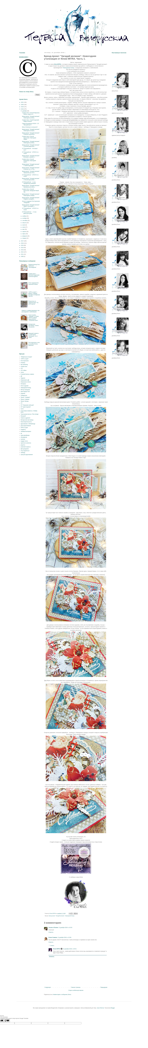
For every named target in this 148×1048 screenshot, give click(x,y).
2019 (22, 106)
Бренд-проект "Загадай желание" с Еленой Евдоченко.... (31, 145)
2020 (22, 104)
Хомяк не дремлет (25, 418)
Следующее (47, 987)
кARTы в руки (24, 427)
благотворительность (26, 421)
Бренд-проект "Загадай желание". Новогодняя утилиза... (31, 117)
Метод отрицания (25, 389)
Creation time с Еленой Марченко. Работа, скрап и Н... (31, 113)
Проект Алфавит (25, 399)
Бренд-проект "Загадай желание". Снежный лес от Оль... (31, 168)
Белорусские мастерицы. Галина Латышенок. (33, 326)
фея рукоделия (25, 448)
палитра (23, 439)
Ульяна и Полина (53, 927)
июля (23, 225)
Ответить (51, 932)
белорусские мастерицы (27, 420)
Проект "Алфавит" (25, 397)
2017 (22, 241)
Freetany (23, 362)
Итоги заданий (24, 385)
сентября (25, 220)
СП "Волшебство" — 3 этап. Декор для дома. (29, 212)
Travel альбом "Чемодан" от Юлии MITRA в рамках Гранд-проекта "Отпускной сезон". (33, 317)
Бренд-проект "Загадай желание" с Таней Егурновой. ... (31, 165)
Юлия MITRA (56, 949)
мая (23, 229)
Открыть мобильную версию (75, 990)
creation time (24, 366)
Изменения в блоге (26, 382)
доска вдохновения (26, 425)
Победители (24, 395)
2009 (22, 256)
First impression (25, 360)
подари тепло (24, 441)
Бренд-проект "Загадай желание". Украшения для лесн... (31, 172)
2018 (22, 109)
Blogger (113, 1008)
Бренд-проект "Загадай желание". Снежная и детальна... (31, 133)
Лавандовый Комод (69, 915)
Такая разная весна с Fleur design (29, 414)
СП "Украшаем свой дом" (27, 405)
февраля (24, 236)
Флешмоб (23, 416)
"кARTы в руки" (25, 358)
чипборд (23, 452)
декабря (24, 111)
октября (24, 218)
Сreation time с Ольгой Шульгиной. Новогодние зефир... (29, 138)
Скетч (22, 409)
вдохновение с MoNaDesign (28, 423)
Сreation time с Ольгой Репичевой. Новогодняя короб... (29, 161)
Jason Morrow (100, 1008)
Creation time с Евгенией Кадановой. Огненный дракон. (34, 275)
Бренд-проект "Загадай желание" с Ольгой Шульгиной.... (31, 179)
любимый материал (26, 431)
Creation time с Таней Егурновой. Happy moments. (30, 120)
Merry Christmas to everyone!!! (30, 127)
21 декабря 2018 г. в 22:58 (64, 937)
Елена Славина (53, 937)
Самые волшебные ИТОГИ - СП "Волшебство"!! (30, 124)
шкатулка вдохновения (27, 454)
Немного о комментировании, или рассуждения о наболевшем (30, 311)
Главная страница (75, 987)
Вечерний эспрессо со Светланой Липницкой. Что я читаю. (33, 335)
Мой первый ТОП (25, 391)
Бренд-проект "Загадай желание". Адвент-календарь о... (31, 205)
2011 (22, 254)
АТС (22, 368)
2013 (22, 249)
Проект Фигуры (25, 401)
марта (24, 233)
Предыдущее (103, 987)
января (24, 238)
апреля (24, 231)
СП (21, 403)
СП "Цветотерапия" (26, 407)
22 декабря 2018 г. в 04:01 (69, 949)
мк (21, 433)
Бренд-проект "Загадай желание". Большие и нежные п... (31, 156)
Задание (23, 378)
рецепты (23, 445)
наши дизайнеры (25, 435)
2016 (22, 243)
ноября (24, 216)
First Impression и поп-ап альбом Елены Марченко (34, 344)
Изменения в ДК (25, 380)
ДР (21, 376)
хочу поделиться (25, 450)
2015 (22, 245)
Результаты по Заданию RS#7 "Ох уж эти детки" (33, 303)
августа (24, 222)
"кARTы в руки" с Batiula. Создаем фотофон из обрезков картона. (34, 294)
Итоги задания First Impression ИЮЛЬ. (33, 283)
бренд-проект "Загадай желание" (56, 915)
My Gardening (24, 364)
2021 (22, 102)
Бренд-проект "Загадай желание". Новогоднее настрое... (31, 130)
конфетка (23, 429)
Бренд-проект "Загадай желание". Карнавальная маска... (31, 186)
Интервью (23, 383)
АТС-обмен (24, 370)
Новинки (23, 393)
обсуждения (24, 437)
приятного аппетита (26, 443)
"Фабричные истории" (26, 357)
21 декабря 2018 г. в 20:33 (65, 927)
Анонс (22, 372)
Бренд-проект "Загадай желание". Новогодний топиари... (31, 194)
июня (23, 227)
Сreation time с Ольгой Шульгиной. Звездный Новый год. (30, 191)
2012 (22, 252)
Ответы (52, 945)
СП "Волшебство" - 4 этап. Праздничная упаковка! (29, 182)
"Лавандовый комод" (68, 67)
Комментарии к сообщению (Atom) (62, 994)
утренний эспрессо (26, 447)
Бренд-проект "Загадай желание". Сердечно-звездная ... (31, 198)
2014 (22, 247)
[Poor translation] (7, 1020)
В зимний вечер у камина (27, 374)
